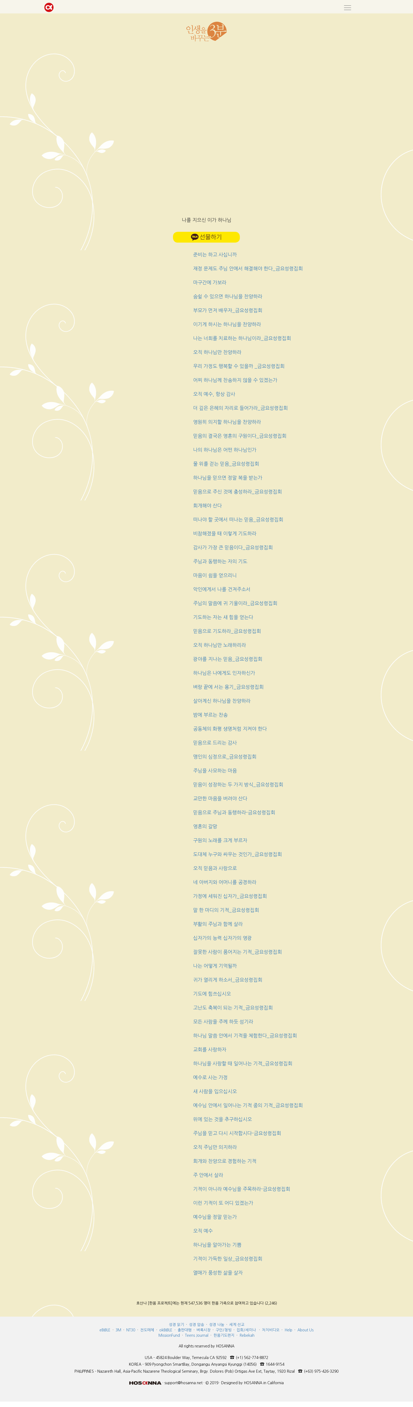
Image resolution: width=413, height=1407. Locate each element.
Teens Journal (196, 1335)
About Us (305, 1330)
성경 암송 (196, 1325)
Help (288, 1330)
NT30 (130, 1330)
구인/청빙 (223, 1330)
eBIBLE (104, 1330)
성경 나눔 (216, 1325)
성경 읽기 (176, 1325)
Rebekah (247, 1335)
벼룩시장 (204, 1330)
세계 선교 (236, 1325)
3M (118, 1330)
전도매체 (147, 1330)
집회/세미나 (246, 1330)
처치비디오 (270, 1330)
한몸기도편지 (223, 1335)
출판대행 (184, 1330)
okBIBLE (165, 1330)
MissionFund (169, 1335)
